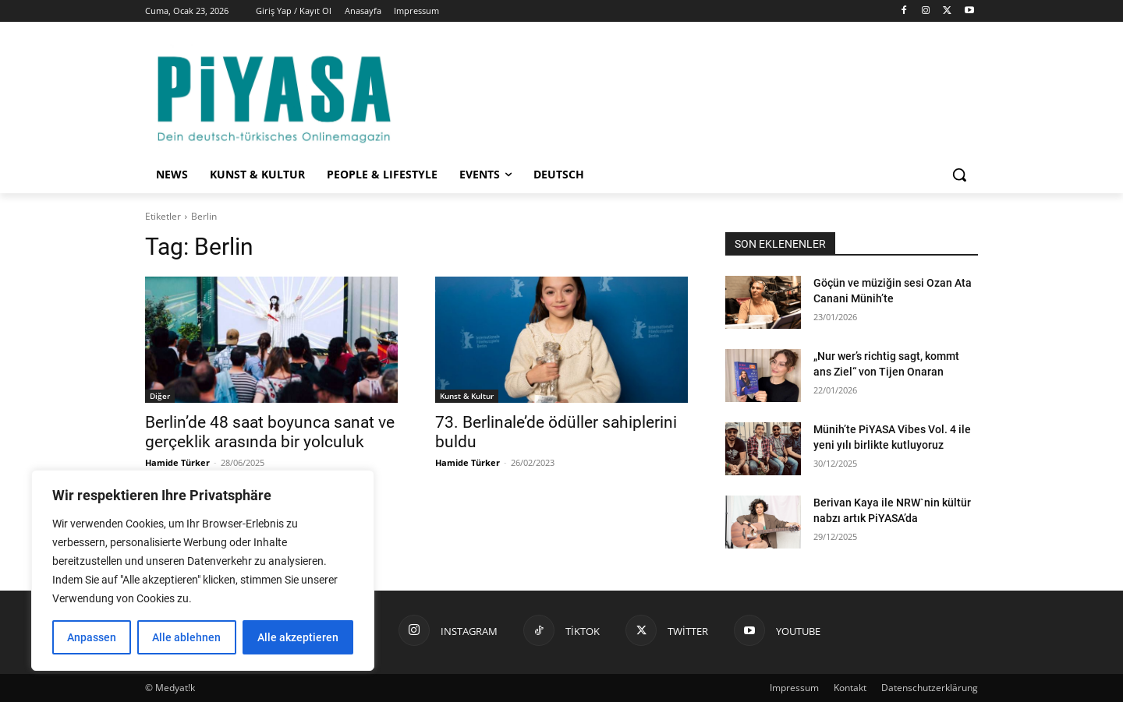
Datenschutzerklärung (929, 687)
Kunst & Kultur (467, 395)
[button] (959, 174)
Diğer (160, 395)
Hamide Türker (177, 462)
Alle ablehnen (186, 637)
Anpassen (91, 637)
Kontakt (850, 687)
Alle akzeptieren (297, 637)
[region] (202, 570)
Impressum (794, 687)
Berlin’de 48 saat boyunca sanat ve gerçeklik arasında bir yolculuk (270, 432)
